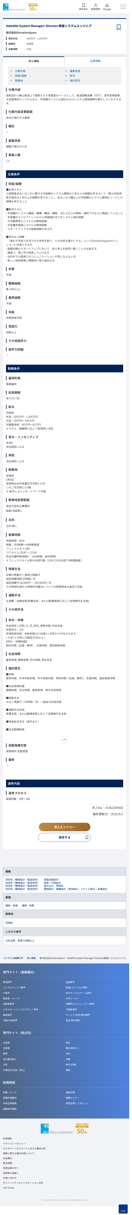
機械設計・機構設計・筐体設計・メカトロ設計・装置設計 (75, 889)
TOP (123, 1211)
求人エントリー (64, 827)
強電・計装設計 (52, 882)
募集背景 (72, 71)
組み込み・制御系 (53, 885)
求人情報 (33, 61)
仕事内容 (18, 71)
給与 (70, 75)
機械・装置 (11, 905)
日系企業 (10, 940)
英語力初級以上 (26, 940)
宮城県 (9, 922)
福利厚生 (72, 80)
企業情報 (95, 61)
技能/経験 (18, 75)
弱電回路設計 (51, 879)
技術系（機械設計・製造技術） (22, 879)
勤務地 (16, 80)
